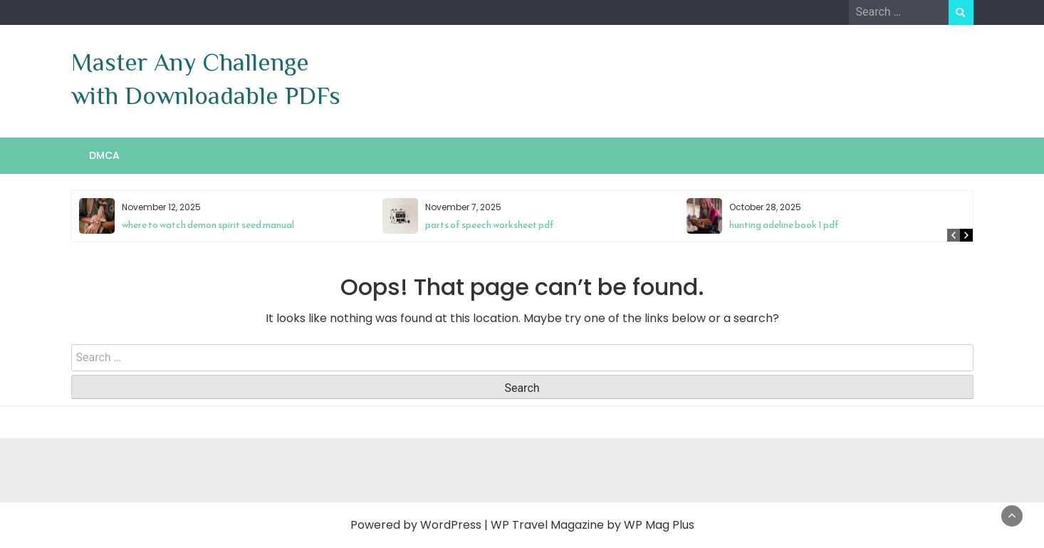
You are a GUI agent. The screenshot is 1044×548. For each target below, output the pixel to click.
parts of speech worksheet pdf (489, 224)
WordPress (450, 525)
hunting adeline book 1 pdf (784, 224)
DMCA (104, 155)
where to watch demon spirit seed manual (208, 224)
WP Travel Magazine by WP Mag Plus (592, 525)
